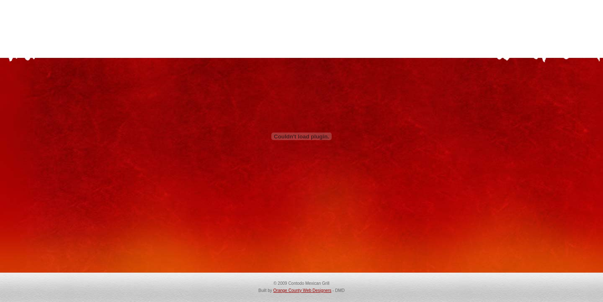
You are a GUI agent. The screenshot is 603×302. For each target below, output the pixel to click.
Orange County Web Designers (302, 290)
